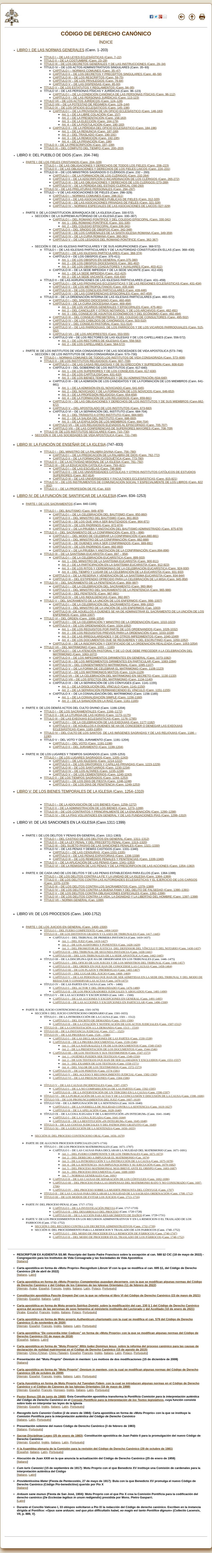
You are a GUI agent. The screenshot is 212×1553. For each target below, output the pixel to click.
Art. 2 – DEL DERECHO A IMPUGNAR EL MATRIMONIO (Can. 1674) (105, 1157)
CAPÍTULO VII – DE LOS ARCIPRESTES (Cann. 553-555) (91, 334)
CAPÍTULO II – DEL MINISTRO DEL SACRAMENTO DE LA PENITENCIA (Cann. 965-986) (112, 590)
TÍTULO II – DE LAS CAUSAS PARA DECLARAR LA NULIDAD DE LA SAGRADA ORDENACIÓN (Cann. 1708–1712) (118, 1193)
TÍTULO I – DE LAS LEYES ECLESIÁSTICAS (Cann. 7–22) (83, 57)
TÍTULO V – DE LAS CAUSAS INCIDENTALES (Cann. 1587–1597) (86, 1085)
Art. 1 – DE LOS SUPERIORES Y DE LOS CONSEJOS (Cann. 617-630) (109, 371)
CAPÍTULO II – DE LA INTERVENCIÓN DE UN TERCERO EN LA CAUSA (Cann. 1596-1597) (111, 1092)
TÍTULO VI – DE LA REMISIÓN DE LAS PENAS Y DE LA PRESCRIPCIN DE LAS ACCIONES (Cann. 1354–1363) (119, 865)
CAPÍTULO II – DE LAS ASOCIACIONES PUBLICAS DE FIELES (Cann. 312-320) (106, 199)
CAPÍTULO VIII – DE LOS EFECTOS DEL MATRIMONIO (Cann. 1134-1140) (103, 679)
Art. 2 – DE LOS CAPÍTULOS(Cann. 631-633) (92, 374)
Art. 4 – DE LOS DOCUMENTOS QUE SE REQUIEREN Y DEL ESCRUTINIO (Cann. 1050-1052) (125, 640)
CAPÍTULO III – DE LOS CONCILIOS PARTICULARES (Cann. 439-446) (100, 290)
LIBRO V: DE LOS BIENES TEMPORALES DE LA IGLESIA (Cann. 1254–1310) (80, 791)
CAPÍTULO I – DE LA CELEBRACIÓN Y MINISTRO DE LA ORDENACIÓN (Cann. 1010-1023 (113, 622)
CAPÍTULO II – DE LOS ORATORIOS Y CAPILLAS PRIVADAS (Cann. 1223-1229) (106, 764)
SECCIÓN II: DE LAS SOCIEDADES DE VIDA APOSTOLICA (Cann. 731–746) (86, 435)
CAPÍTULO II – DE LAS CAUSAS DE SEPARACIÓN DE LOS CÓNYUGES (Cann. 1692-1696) (111, 1179)
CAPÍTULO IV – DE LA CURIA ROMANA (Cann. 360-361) (90, 236)
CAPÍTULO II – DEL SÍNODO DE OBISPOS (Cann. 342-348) (92, 229)
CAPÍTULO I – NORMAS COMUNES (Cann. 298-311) (88, 195)
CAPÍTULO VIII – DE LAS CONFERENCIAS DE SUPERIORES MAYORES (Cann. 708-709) (113, 428)
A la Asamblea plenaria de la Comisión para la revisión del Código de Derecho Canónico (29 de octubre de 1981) (95, 1448)
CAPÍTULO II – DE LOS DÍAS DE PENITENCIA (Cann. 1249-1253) (96, 784)
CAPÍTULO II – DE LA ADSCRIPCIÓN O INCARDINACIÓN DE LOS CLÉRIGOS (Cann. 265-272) (116, 179)
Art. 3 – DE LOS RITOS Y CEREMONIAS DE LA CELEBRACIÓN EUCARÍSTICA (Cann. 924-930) (125, 568)
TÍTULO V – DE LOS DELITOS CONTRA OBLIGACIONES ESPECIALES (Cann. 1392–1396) (104, 893)
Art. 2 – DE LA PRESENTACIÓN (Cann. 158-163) (94, 118)
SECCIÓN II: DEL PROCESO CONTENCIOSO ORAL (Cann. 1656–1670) (79, 1135)
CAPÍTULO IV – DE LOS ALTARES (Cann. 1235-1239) (88, 771)
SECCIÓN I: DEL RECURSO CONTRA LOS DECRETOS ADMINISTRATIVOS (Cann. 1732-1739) (95, 1226)
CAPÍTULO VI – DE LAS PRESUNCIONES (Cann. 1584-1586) (91, 1078)
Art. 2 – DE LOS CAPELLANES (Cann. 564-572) (93, 344)
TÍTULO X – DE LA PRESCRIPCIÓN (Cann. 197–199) (79, 144)
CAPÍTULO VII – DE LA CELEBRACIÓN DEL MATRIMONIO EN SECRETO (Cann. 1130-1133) (114, 675)
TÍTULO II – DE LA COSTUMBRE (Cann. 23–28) (75, 60)
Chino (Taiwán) (58, 1353)
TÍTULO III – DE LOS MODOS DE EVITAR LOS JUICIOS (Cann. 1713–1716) (92, 1197)
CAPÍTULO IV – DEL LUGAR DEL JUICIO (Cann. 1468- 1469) (92, 973)
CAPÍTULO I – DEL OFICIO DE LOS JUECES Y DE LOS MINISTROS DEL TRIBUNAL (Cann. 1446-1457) (119, 962)
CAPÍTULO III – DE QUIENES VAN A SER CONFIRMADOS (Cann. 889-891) (103, 543)
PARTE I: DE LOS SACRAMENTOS (49, 504)
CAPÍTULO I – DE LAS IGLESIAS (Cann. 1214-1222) (87, 761)
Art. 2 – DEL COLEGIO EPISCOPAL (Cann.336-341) (96, 226)
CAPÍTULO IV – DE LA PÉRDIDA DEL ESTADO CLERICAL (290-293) (98, 185)
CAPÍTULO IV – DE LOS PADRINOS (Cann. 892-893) (88, 546)
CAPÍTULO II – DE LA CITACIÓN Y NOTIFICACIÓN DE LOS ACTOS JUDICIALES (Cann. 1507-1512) (117, 1024)
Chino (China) (38, 1353)
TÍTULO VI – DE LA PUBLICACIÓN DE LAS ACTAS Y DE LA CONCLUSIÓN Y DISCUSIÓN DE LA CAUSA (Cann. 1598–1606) (124, 1096)
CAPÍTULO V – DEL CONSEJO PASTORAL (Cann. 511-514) (92, 324)
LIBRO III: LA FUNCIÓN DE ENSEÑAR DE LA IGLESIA (61, 444)
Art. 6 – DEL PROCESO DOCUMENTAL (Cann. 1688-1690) (98, 1172)
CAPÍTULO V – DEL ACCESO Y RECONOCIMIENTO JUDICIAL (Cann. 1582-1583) (105, 1074)
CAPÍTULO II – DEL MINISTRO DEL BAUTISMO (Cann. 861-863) (95, 518)
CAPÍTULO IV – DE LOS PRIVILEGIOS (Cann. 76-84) (88, 80)
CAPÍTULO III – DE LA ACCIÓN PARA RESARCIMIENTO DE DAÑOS (97, 1215)
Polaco (96, 1288)
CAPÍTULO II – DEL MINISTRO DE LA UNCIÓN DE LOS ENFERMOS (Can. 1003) (106, 608)
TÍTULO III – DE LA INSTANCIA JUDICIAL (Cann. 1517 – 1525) (84, 1031)
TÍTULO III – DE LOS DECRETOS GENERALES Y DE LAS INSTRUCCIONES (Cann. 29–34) (105, 64)
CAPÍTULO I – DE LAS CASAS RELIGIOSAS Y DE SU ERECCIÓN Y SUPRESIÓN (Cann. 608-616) (118, 364)
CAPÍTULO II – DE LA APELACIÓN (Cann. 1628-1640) (87, 1110)
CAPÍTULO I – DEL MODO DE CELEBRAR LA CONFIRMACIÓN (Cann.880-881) (106, 536)
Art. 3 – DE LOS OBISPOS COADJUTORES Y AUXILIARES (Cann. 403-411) (112, 266)
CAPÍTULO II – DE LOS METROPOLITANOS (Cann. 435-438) (93, 286)
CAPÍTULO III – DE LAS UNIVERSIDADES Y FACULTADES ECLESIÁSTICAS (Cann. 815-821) (115, 478)
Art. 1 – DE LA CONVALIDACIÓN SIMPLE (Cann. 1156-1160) (102, 697)
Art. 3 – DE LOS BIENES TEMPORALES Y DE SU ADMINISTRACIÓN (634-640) (114, 377)
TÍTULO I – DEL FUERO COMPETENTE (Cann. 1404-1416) (81, 930)
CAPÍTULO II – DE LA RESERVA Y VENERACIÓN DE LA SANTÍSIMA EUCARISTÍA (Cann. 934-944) (119, 575)
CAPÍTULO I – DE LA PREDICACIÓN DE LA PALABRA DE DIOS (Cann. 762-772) (106, 455)
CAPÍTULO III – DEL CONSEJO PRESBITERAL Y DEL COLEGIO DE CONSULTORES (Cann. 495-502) (120, 317)
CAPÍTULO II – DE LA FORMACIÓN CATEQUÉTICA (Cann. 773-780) (98, 458)
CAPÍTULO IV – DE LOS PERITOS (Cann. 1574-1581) (86, 1070)
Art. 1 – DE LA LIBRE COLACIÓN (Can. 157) (91, 114)
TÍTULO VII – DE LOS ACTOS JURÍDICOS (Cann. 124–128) (83, 101)
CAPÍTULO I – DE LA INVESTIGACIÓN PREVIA (84, 1208)
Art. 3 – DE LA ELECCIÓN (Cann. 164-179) (90, 121)
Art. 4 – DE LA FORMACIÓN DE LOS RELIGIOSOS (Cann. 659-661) (107, 398)
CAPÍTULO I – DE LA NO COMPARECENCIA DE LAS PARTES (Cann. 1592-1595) (104, 1088)
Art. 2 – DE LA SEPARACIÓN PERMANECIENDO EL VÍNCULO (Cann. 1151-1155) (116, 690)
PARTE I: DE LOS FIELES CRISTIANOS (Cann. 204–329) (64, 162)
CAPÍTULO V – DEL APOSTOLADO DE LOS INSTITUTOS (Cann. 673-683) (102, 408)
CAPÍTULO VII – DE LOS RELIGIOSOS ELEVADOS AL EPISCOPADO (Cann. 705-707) (110, 425)
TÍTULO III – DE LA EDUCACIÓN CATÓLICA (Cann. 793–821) (84, 465)
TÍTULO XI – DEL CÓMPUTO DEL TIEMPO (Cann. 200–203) (84, 148)
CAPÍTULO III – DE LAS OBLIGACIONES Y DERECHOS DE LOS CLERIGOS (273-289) (110, 182)
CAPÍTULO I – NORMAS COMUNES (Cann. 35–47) (87, 70)
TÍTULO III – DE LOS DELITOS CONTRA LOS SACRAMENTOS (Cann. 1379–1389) (99, 886)
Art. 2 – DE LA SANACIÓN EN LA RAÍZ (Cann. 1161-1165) (100, 701)
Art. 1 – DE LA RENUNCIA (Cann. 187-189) (90, 131)
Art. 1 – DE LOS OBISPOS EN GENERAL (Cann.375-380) (100, 260)
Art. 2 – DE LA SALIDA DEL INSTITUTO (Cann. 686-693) (99, 418)
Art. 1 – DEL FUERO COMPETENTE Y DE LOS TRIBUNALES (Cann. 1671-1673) (112, 1154)
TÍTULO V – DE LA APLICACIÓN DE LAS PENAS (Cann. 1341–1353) (89, 862)
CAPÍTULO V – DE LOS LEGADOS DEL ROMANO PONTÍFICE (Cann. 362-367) (105, 239)
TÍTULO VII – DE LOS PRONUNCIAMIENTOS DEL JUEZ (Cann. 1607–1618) (92, 1099)
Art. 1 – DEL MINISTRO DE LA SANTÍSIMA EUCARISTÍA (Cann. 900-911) (110, 561)
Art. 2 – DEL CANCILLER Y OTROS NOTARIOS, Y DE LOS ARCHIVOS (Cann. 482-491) (120, 310)
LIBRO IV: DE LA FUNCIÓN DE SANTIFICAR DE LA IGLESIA (66, 496)
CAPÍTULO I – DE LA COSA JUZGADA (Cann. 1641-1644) (89, 1117)
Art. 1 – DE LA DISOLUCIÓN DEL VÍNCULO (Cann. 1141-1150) (103, 686)
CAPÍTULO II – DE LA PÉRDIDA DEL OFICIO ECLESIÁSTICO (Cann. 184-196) (105, 128)
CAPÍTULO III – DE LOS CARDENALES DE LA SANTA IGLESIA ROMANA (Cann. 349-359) (112, 233)
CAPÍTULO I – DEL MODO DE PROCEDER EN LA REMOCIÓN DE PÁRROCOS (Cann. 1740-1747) (115, 1233)
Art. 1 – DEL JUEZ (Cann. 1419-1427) (85, 941)
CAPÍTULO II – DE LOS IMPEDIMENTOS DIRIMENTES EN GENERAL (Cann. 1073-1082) (112, 657)
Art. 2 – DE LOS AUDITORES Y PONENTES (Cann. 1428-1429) (101, 944)
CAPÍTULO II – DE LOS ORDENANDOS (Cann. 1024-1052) (92, 625)
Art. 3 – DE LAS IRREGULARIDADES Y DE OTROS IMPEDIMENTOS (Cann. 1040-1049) (120, 636)
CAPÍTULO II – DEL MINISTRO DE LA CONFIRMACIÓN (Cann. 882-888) (101, 539)
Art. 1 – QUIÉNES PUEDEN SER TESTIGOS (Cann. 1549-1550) (101, 1056)
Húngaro (59, 1390)
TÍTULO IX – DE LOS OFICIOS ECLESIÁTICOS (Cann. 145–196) (87, 107)
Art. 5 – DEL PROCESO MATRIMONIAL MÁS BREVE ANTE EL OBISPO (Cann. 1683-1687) (119, 1168)
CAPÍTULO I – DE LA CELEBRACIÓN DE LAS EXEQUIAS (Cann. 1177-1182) (104, 722)
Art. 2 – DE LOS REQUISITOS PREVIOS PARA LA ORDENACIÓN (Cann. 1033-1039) (118, 633)
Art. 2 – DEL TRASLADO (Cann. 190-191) (89, 134)
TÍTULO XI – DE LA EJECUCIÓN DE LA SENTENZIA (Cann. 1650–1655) (89, 1128)
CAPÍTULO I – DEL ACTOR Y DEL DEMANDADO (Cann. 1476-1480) (96, 987)
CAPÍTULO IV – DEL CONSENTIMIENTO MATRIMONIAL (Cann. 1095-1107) (103, 665)
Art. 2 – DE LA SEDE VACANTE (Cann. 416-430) (94, 276)
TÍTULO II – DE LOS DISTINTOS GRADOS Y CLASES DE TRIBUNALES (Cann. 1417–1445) (102, 934)
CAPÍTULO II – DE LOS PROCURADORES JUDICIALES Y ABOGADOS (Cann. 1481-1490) (110, 991)
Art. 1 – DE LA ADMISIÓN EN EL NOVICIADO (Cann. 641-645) (103, 388)
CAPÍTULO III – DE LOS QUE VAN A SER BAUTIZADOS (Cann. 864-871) (101, 521)
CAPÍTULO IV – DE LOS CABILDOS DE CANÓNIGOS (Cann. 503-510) (99, 320)
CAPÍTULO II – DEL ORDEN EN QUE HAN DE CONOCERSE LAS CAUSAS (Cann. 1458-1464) (112, 966)
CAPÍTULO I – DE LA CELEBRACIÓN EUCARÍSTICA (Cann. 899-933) (99, 557)
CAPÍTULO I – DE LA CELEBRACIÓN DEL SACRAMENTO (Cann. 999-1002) (103, 604)
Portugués (109, 1288)
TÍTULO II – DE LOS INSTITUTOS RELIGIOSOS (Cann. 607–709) (87, 361)
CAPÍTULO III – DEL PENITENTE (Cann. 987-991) (86, 593)
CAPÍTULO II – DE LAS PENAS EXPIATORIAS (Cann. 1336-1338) (96, 855)
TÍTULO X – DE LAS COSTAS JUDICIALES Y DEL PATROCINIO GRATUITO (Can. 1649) (100, 1124)
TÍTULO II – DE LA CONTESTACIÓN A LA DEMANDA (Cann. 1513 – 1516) (91, 1027)
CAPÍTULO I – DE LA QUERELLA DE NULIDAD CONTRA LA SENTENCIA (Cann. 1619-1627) (112, 1106)
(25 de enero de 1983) (50, 1435)
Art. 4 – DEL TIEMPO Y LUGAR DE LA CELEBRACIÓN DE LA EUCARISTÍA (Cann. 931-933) (123, 572)
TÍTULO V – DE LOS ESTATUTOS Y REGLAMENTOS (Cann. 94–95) (89, 87)
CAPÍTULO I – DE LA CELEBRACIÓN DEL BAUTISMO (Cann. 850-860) (100, 514)
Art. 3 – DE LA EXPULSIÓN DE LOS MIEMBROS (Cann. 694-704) (105, 421)
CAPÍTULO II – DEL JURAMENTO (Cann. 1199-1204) (88, 747)
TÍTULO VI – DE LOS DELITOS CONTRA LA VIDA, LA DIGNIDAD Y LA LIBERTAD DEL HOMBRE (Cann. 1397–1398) (121, 896)
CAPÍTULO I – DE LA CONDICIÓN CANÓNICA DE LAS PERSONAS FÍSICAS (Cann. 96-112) (114, 94)
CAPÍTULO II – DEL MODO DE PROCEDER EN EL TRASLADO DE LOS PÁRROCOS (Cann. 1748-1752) (118, 1237)
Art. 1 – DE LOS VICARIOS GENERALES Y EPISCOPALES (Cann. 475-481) (112, 307)
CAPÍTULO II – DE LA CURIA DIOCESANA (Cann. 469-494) (92, 303)
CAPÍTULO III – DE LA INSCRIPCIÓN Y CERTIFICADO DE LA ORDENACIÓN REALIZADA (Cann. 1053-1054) (125, 643)
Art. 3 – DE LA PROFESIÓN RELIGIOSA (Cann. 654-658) (99, 394)
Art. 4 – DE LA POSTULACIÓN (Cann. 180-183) (93, 124)
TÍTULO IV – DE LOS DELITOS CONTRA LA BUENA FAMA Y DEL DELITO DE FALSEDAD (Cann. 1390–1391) (116, 890)
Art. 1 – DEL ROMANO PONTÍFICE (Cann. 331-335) (96, 222)
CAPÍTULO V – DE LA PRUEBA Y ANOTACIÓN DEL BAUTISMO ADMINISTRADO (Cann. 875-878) (118, 528)
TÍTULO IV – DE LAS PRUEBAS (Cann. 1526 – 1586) (77, 1034)
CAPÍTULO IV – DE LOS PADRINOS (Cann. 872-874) (88, 525)
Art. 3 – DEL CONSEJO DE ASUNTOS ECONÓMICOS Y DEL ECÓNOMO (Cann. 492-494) (121, 313)
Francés (56, 1288)
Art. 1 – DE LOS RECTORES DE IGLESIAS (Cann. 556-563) (101, 340)
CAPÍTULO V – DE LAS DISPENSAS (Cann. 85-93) (86, 84)
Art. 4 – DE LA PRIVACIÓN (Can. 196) (87, 141)
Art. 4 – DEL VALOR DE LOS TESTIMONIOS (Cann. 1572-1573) (102, 1067)
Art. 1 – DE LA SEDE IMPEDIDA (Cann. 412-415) (94, 273)
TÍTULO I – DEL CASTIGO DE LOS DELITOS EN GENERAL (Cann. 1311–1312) (96, 839)
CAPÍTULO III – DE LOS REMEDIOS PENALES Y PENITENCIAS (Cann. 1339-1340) (108, 859)
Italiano (22, 1261)
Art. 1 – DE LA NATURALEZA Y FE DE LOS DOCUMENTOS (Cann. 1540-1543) (112, 1045)
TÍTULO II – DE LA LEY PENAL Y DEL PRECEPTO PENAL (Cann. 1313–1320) (95, 842)
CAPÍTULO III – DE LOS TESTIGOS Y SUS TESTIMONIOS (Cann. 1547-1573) (102, 1052)
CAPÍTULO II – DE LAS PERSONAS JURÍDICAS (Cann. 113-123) (96, 97)
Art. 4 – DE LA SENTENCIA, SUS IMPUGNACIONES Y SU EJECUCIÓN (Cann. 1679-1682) (119, 1164)
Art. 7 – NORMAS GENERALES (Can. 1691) (89, 1175)
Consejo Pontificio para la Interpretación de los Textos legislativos (117, 1400)
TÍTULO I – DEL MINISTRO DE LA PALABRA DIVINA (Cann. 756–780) (90, 451)
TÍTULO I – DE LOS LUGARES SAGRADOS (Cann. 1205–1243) (86, 757)
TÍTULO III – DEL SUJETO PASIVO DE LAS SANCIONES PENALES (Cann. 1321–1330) (102, 845)
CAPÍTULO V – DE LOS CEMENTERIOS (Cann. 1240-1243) (92, 774)
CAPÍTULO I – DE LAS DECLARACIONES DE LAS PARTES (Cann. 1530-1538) (102, 1038)
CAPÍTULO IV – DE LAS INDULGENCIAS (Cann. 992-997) (91, 597)
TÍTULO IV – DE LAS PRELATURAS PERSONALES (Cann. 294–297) (89, 189)
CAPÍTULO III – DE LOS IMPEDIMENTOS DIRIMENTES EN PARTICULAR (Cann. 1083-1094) (114, 661)
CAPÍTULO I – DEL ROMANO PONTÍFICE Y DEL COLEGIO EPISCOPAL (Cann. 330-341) (112, 219)
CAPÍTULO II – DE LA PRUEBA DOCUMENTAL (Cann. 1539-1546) (95, 1042)
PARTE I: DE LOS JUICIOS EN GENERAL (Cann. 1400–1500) (66, 927)
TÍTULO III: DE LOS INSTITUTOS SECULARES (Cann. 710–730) (86, 431)
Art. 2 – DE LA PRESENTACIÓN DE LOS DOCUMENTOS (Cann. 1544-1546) (109, 1049)
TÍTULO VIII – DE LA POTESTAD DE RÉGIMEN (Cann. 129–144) (87, 104)
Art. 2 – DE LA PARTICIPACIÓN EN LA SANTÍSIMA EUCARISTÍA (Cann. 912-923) (115, 564)
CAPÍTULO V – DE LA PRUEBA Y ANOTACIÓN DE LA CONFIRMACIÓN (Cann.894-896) (111, 550)
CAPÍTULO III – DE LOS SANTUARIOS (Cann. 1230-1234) (91, 767)
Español (44, 1288)
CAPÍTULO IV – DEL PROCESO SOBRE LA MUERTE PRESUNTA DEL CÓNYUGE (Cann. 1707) (113, 1189)
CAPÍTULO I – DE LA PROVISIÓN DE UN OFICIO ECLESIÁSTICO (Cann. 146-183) (108, 111)
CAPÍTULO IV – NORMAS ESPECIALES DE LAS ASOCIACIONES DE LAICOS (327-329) (111, 206)
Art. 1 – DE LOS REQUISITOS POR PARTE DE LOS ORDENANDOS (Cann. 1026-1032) (120, 629)
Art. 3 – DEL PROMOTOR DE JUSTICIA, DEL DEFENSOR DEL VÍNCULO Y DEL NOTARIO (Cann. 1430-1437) (131, 948)
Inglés (67, 1288)
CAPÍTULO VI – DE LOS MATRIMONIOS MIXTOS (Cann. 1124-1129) (98, 672)
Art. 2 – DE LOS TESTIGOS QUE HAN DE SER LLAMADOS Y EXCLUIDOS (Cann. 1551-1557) (121, 1060)
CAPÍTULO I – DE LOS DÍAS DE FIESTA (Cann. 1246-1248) (92, 781)
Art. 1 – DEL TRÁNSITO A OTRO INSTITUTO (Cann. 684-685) (102, 415)
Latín (32, 1274)
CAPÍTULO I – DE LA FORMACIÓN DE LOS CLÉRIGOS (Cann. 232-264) (101, 175)
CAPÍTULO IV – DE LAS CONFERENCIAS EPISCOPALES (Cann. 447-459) (102, 293)
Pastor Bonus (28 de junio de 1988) (41, 1396)
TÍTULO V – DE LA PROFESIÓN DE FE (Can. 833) (77, 488)
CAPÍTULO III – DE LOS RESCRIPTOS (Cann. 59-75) (88, 77)
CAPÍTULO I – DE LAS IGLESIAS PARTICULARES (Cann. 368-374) (97, 253)
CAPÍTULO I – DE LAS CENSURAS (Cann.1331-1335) (89, 852)
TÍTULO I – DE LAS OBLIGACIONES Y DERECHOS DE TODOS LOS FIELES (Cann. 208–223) (106, 165)
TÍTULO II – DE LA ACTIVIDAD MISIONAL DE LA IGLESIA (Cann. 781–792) (93, 462)
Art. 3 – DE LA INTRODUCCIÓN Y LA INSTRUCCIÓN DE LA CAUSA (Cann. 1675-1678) (117, 1161)
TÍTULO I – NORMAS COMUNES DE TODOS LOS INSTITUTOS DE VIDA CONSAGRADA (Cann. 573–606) (114, 357)
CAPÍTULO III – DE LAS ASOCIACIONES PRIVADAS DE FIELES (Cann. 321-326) (107, 202)
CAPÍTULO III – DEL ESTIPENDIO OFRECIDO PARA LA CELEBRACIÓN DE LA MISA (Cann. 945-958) (120, 579)
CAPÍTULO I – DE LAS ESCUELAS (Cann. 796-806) (87, 468)
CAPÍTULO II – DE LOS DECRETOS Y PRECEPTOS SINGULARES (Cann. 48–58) (107, 74)
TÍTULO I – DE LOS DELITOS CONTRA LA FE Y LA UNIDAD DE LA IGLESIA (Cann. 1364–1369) (107, 876)
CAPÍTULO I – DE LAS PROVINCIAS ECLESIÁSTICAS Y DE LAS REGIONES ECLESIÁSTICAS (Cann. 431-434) (127, 283)
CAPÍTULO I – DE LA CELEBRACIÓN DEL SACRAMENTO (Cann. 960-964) (102, 586)
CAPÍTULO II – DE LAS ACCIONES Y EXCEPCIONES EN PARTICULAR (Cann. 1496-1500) (110, 1002)
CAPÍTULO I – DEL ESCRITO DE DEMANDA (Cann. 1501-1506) (93, 1020)
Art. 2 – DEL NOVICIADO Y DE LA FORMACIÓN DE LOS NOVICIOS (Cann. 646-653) (118, 391)
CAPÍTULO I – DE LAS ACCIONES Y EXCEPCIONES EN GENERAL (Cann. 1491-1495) (107, 998)
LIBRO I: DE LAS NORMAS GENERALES (50, 50)
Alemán (23, 1288)
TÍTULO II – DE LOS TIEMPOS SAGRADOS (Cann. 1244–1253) (86, 777)
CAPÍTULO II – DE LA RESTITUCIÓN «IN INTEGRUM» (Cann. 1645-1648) (100, 1121)
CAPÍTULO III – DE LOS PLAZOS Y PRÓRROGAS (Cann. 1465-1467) (96, 970)
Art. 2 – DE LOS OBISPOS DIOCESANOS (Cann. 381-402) (100, 263)
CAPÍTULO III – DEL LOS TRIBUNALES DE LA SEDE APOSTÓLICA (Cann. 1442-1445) (108, 955)
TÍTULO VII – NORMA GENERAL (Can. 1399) (74, 900)
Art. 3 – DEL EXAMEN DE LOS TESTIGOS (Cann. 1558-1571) (100, 1063)
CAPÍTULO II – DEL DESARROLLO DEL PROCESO (86, 1211)
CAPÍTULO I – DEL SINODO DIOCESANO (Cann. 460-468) (92, 300)
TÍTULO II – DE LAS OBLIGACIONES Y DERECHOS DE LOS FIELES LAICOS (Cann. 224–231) (107, 169)
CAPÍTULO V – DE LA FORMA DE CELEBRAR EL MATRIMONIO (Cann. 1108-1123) (108, 668)
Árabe (33, 1288)
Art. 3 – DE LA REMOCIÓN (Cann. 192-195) (91, 138)
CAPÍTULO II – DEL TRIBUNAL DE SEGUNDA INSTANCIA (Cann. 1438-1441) (102, 952)
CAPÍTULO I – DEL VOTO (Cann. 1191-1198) (82, 743)
